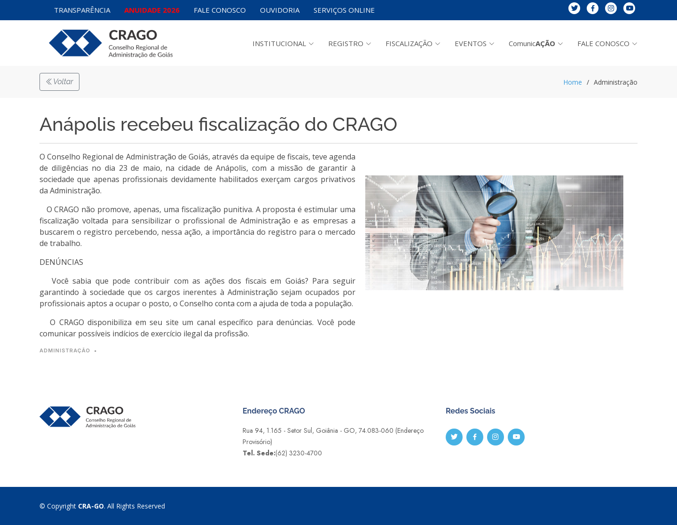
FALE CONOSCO (221, 10)
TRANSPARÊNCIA (92, 9)
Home (572, 82)
